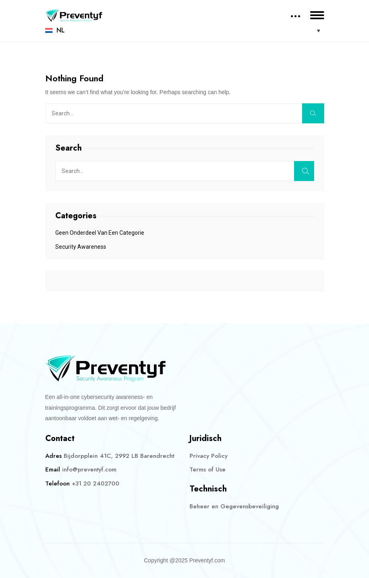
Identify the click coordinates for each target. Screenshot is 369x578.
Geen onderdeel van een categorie (99, 233)
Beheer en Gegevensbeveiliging (234, 506)
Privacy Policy (209, 455)
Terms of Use (208, 469)
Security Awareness (80, 247)
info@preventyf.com (89, 469)
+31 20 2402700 (95, 483)
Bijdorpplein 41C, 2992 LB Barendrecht (119, 455)
